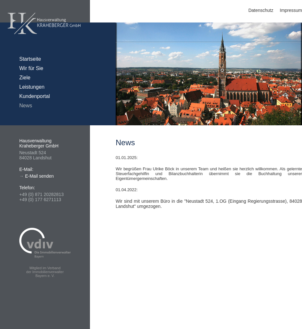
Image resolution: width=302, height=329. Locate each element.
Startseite (30, 59)
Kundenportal (34, 96)
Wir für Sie (31, 68)
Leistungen (31, 87)
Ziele (25, 77)
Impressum (291, 10)
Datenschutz (260, 10)
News (25, 105)
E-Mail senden (39, 176)
